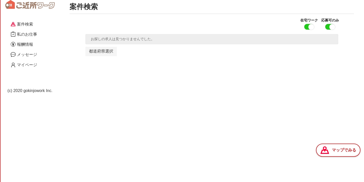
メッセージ (24, 54)
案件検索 (22, 24)
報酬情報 (22, 44)
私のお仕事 (24, 34)
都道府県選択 (101, 51)
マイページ (24, 65)
